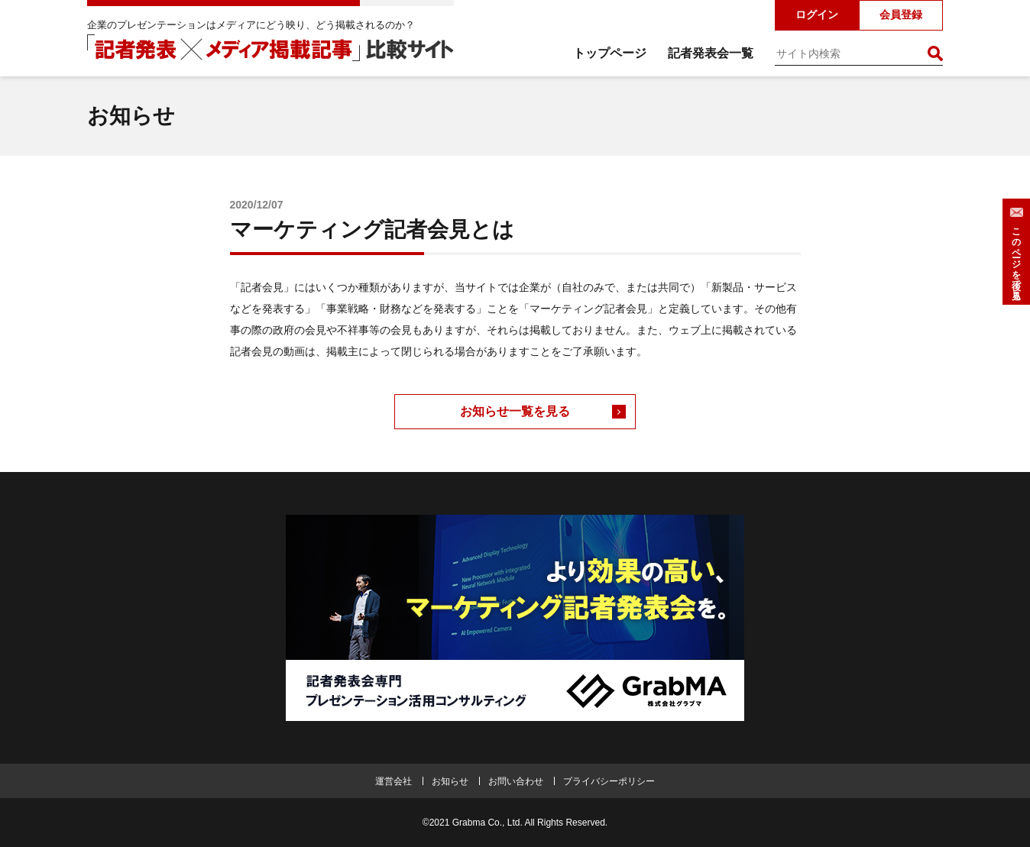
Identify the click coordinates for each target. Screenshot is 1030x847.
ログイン (816, 14)
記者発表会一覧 (710, 53)
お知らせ (450, 781)
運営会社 (393, 781)
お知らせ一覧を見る (515, 411)
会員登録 (900, 14)
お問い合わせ (515, 781)
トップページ (609, 53)
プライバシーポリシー (609, 781)
